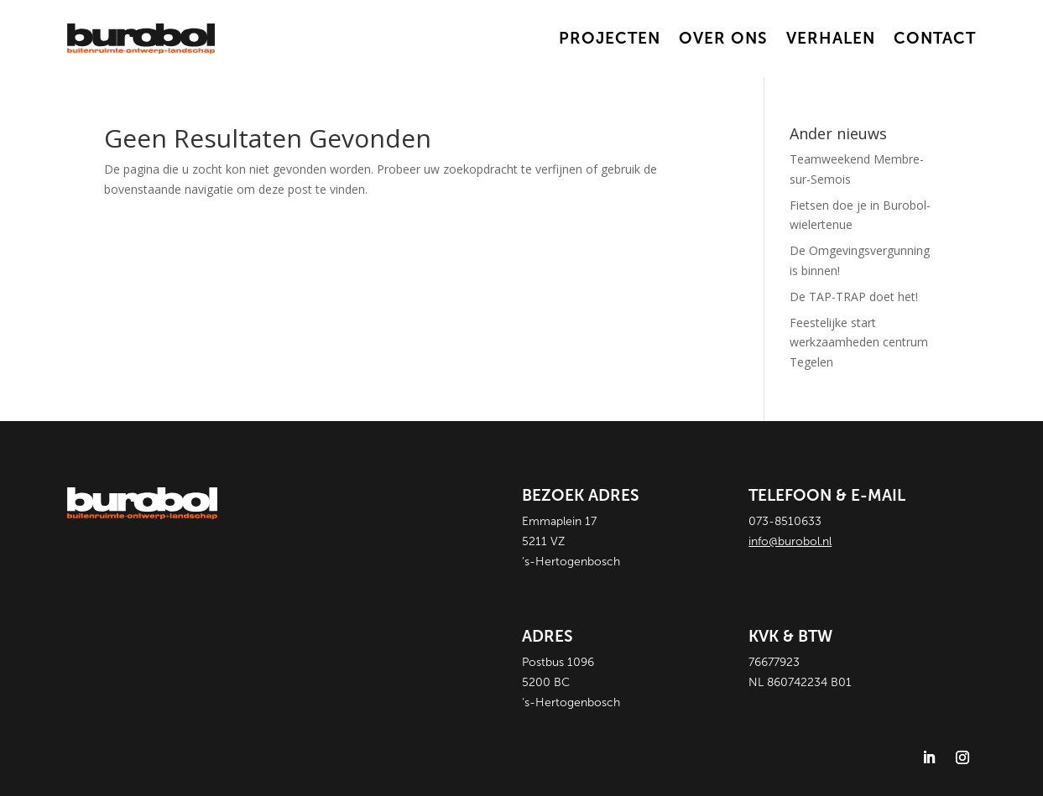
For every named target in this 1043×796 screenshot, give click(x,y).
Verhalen (830, 38)
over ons (723, 38)
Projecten (609, 38)
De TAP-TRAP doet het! (854, 296)
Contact (935, 38)
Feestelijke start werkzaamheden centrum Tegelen (859, 343)
